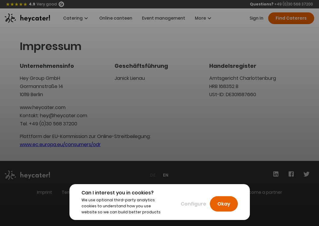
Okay (223, 203)
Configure (193, 203)
